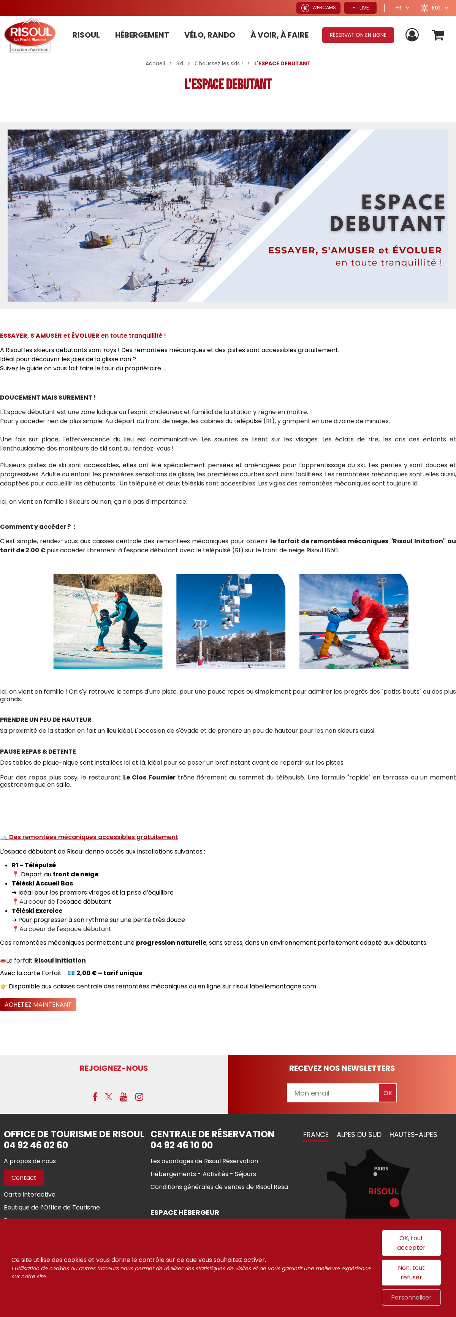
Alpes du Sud (359, 1134)
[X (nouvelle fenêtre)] (108, 1096)
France (316, 1134)
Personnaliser (411, 1297)
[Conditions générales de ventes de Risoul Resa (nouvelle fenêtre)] (219, 1187)
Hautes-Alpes (413, 1134)
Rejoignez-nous (114, 1068)
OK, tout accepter (411, 1243)
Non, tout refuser (411, 1272)
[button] (438, 35)
